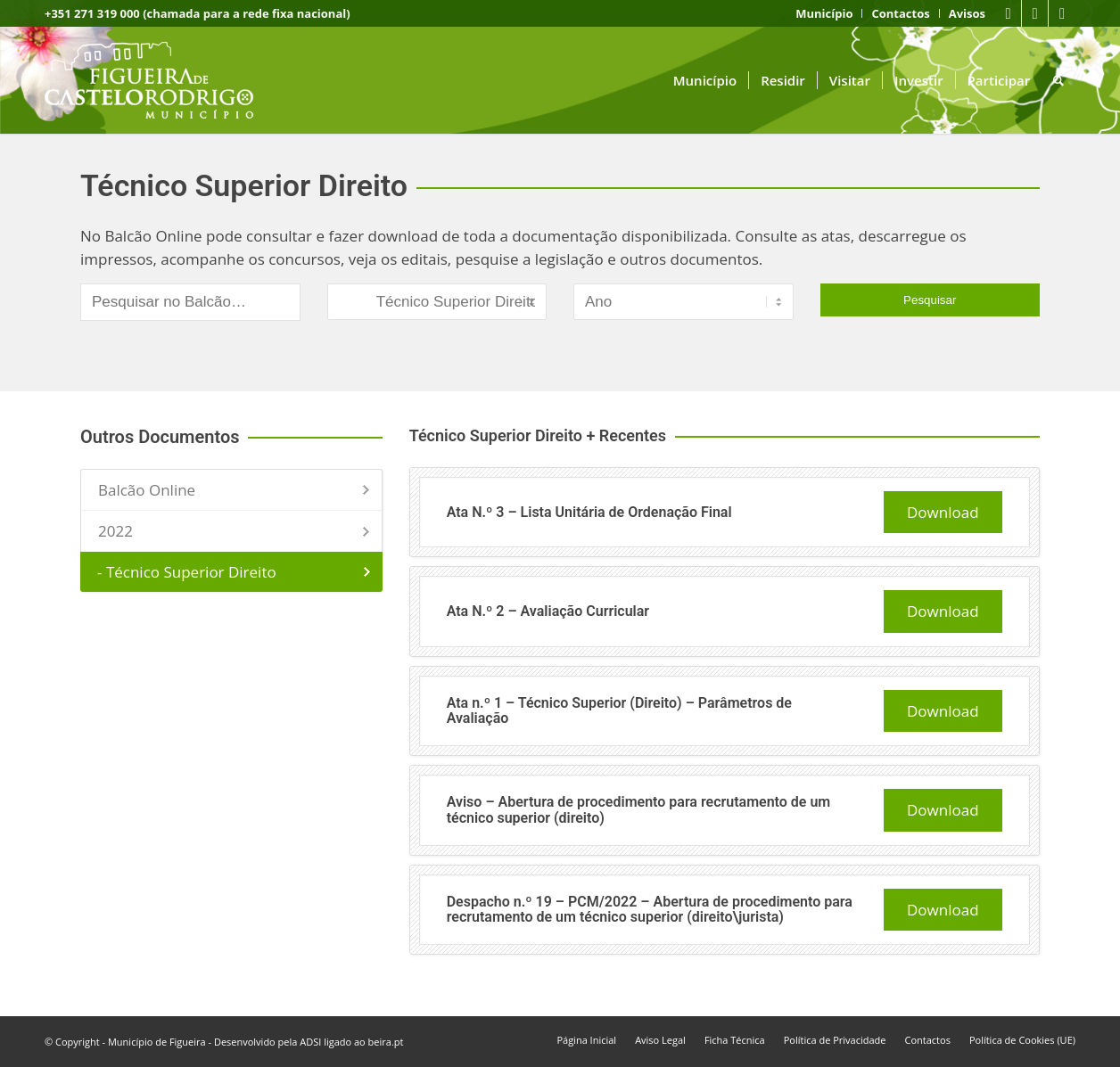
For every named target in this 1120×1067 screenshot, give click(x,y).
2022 (115, 531)
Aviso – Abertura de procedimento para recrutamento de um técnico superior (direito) (639, 809)
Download (943, 512)
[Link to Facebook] (1008, 13)
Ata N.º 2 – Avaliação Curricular (548, 611)
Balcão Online (146, 490)
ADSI (310, 1041)
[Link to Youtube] (1035, 13)
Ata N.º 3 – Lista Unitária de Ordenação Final (589, 512)
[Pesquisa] (1058, 80)
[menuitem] (824, 13)
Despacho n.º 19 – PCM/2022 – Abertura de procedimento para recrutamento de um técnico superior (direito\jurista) (649, 909)
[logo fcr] (163, 80)
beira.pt (386, 1041)
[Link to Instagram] (1062, 13)
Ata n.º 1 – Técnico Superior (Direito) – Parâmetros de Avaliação (619, 710)
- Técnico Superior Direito (186, 572)
